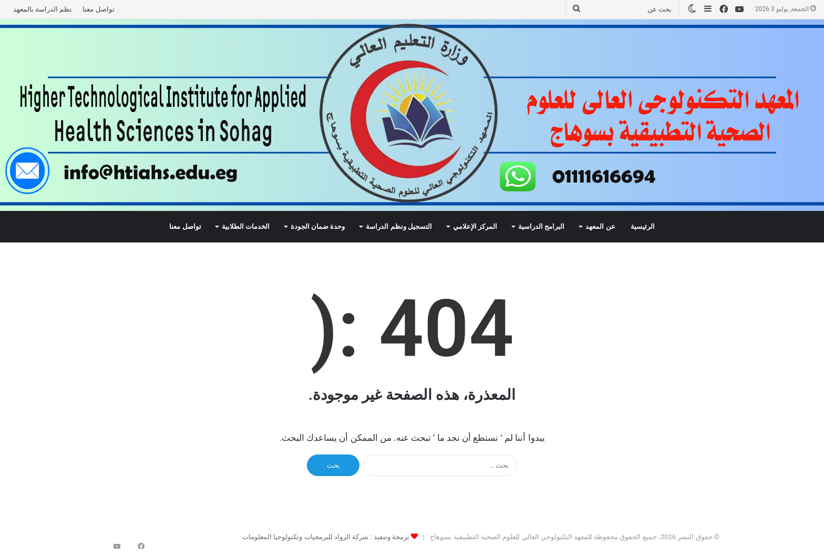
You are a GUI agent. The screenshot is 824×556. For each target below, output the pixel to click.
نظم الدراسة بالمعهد (42, 9)
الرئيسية (643, 226)
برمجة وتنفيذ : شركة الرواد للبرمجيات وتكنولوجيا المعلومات (325, 537)
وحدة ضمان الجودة (318, 226)
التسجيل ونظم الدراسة (399, 226)
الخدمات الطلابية (246, 226)
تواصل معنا (98, 9)
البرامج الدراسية (541, 226)
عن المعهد (600, 226)
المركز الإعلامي (475, 226)
